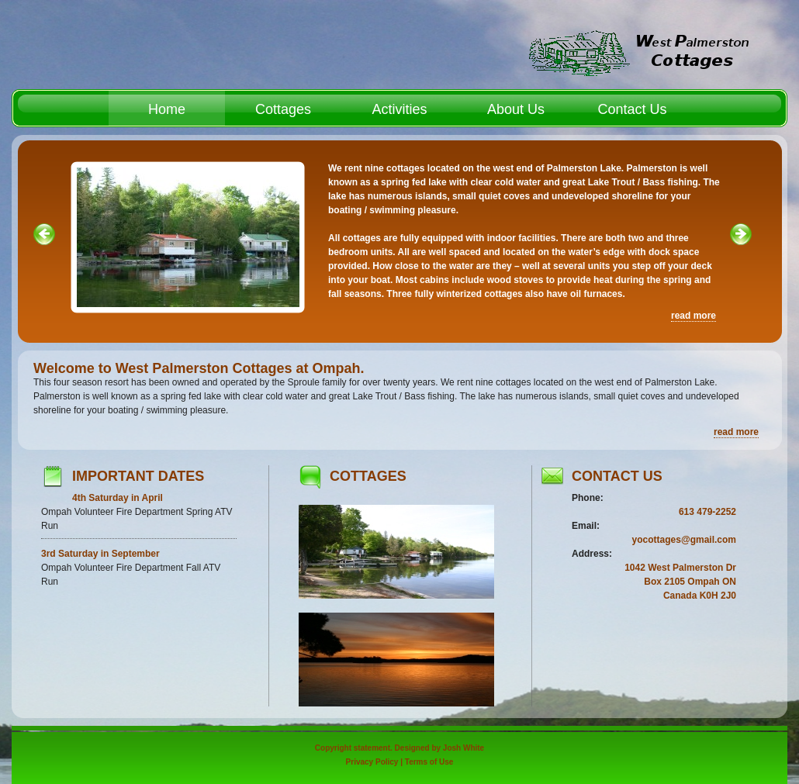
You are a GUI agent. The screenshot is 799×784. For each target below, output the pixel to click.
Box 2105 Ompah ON (690, 581)
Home (166, 109)
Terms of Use (429, 762)
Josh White (463, 748)
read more (693, 315)
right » (741, 265)
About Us (516, 109)
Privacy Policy (372, 762)
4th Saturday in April (117, 497)
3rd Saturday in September (100, 553)
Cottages (283, 109)
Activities (399, 109)
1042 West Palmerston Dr (680, 567)
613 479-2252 (707, 511)
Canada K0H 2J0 (699, 595)
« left (44, 265)
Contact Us (631, 109)
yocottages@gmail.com (684, 539)
